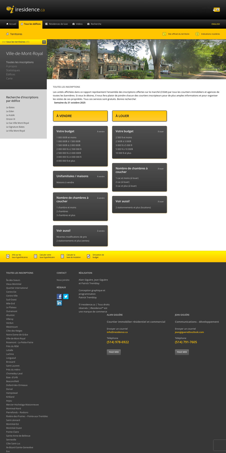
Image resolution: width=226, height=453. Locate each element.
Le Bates (10, 107)
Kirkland (10, 396)
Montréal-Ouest (14, 427)
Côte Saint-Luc (13, 443)
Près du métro (13, 369)
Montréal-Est (12, 424)
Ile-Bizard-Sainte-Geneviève (19, 447)
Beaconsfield (12, 381)
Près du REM (12, 346)
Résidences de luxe (58, 23)
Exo (8, 451)
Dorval (9, 389)
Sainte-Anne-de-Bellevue (18, 435)
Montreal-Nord (13, 408)
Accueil (12, 23)
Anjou (9, 400)
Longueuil (11, 357)
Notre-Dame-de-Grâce (17, 334)
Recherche (96, 23)
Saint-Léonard (13, 420)
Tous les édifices (32, 23)
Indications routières (207, 34)
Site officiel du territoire (175, 34)
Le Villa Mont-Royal (15, 130)
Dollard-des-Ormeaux (17, 385)
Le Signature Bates (15, 126)
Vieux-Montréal (13, 284)
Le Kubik (10, 115)
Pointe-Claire (12, 431)
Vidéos (79, 23)
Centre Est (11, 291)
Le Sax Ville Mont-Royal (17, 122)
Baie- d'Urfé (12, 377)
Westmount (12, 326)
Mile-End (10, 303)
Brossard (10, 361)
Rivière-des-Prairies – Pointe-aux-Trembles (27, 416)
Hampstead (12, 392)
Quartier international (17, 287)
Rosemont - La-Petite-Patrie (19, 342)
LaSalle (9, 350)
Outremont (11, 311)
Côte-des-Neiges (14, 330)
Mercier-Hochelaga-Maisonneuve (22, 404)
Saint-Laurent (12, 365)
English (216, 24)
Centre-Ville (11, 295)
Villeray (9, 319)
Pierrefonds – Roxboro (17, 412)
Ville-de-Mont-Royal (15, 338)
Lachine (10, 354)
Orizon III (10, 119)
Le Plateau (11, 307)
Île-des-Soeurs (13, 280)
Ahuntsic (10, 315)
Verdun (9, 322)
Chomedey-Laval (14, 373)
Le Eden (10, 111)
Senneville (11, 439)
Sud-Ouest (11, 299)
